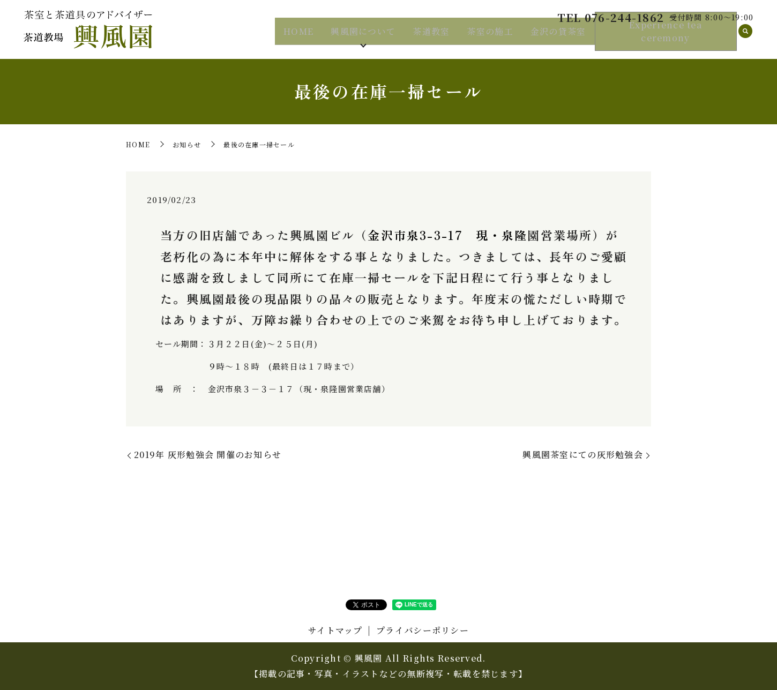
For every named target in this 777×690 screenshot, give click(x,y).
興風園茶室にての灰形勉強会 (582, 454)
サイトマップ (335, 630)
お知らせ (187, 144)
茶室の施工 (490, 37)
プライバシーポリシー (422, 630)
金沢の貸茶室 (558, 37)
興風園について (363, 37)
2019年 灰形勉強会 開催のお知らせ (207, 454)
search (745, 37)
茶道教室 (431, 37)
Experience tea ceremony (665, 37)
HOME (298, 37)
